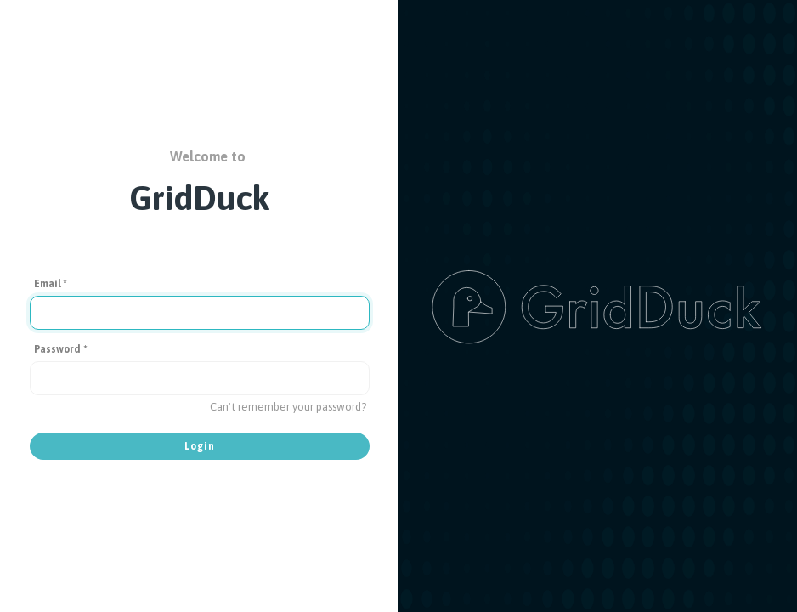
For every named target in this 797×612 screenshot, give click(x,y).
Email (51, 284)
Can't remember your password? (288, 406)
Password (61, 349)
